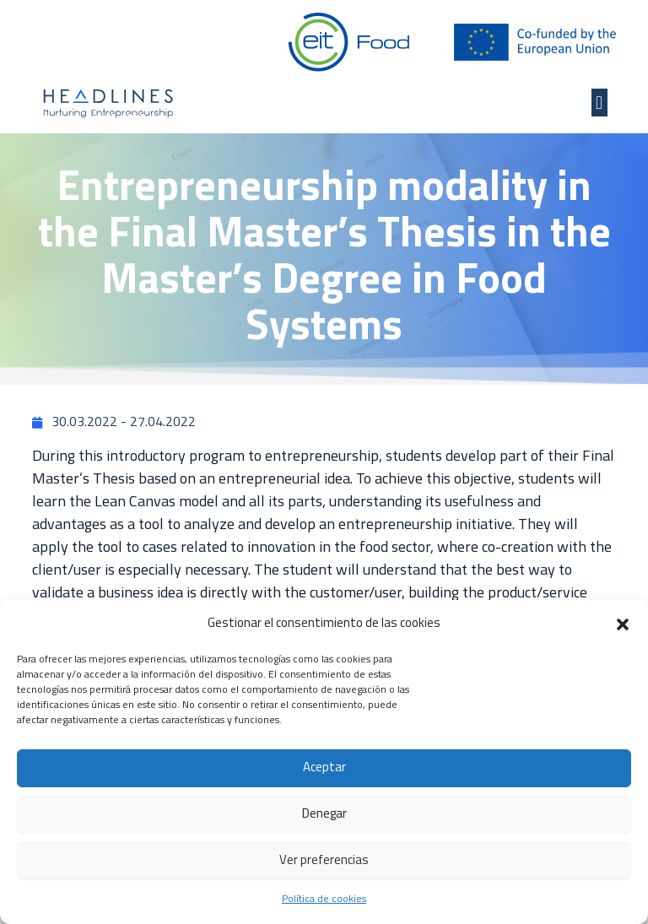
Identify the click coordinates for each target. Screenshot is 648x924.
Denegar (324, 814)
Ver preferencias (324, 861)
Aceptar (324, 768)
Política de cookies (324, 899)
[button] (622, 624)
